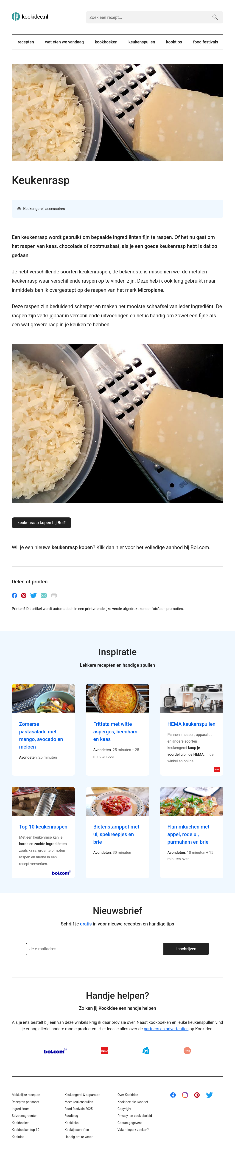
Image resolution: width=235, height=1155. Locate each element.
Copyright (124, 1109)
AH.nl (146, 1050)
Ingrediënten (21, 1109)
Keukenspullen (142, 42)
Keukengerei (33, 209)
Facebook (14, 595)
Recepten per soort (25, 1102)
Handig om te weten (79, 1137)
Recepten (26, 42)
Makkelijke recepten (26, 1095)
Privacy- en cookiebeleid (135, 1116)
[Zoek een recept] (147, 17)
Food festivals (205, 42)
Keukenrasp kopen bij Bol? (41, 522)
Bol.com (55, 1050)
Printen (54, 595)
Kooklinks (72, 1123)
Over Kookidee (128, 1095)
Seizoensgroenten (24, 1116)
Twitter (33, 595)
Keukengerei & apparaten (82, 1095)
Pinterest (23, 595)
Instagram (185, 1095)
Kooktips (174, 42)
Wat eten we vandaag (64, 42)
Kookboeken (106, 42)
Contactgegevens (130, 1123)
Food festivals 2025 (79, 1109)
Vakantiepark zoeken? (133, 1130)
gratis (86, 924)
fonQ (187, 1050)
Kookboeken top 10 (25, 1130)
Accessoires (55, 209)
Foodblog (71, 1116)
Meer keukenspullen (79, 1102)
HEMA (104, 1050)
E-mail (44, 595)
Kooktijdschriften (77, 1130)
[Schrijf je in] (94, 949)
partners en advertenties (166, 1028)
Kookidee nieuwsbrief (133, 1102)
